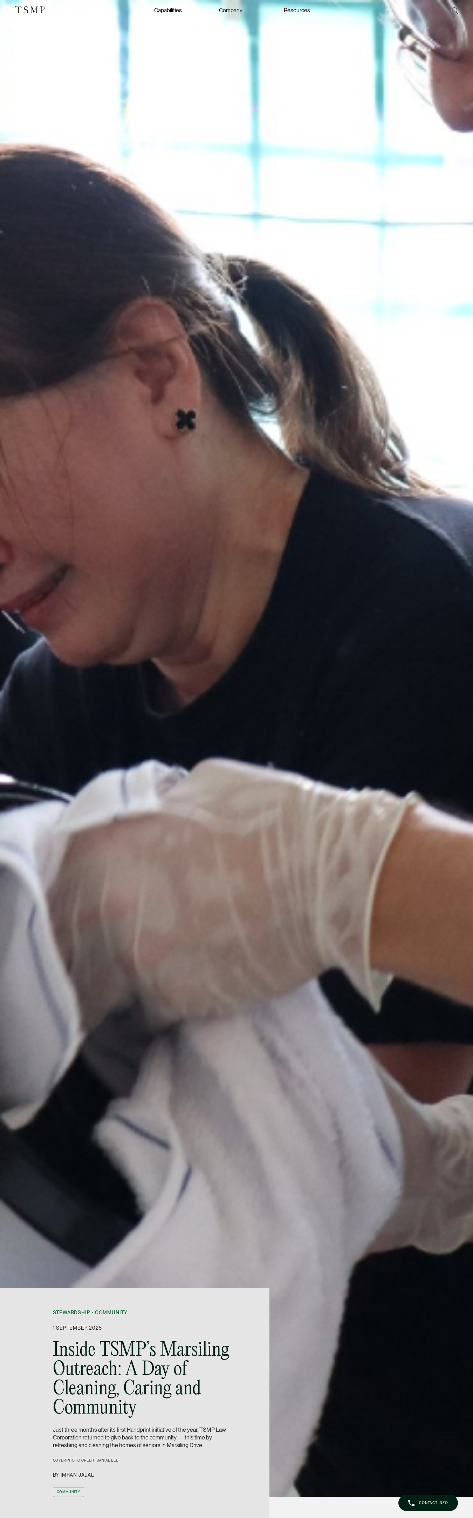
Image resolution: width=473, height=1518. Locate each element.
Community (111, 1312)
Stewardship (71, 1312)
